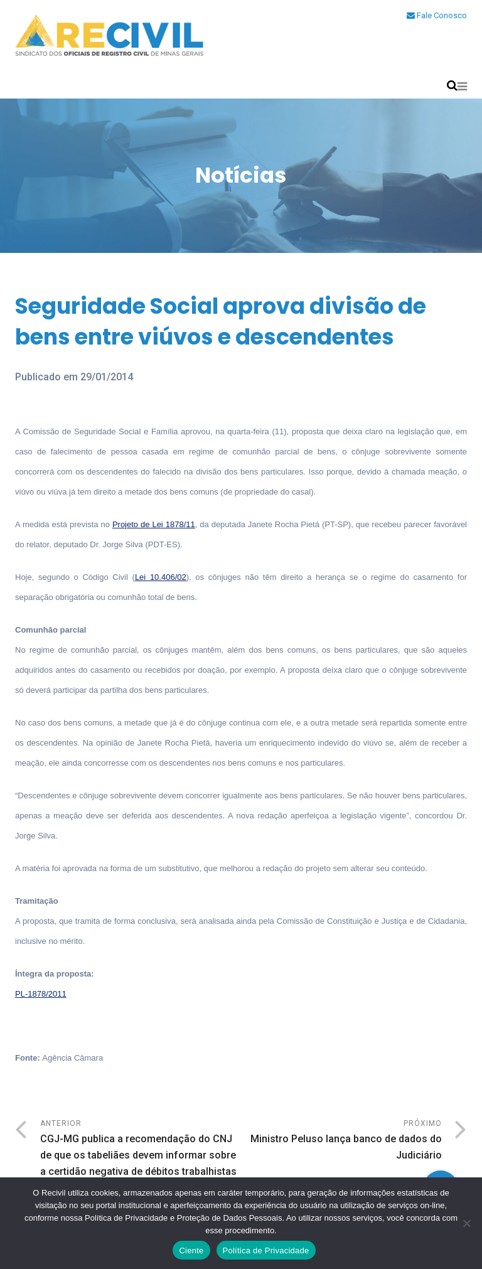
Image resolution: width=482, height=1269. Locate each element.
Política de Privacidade (266, 1250)
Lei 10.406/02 (160, 577)
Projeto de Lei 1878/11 (153, 524)
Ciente (191, 1250)
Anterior (140, 1149)
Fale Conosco (437, 15)
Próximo (341, 1141)
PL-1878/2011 (41, 994)
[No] (466, 1223)
